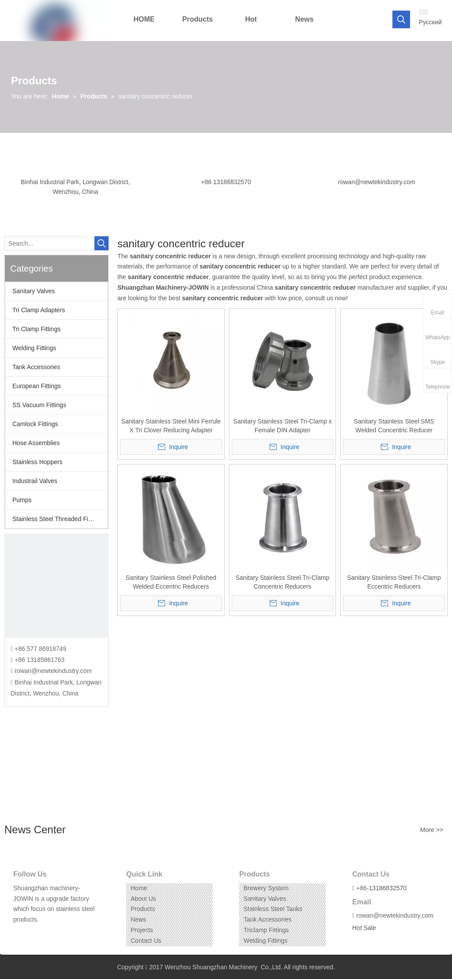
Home (139, 888)
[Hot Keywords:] (401, 19)
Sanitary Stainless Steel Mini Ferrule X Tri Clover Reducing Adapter (171, 426)
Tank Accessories (36, 366)
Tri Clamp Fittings (36, 329)
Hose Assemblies (36, 442)
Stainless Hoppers (37, 461)
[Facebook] (19, 933)
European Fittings (36, 385)
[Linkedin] (32, 933)
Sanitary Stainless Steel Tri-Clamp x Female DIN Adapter (282, 426)
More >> (431, 830)
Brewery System (266, 888)
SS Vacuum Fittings (39, 404)
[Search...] (49, 243)
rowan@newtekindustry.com (376, 181)
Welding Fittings (34, 348)
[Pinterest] (60, 933)
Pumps (22, 499)
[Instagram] (46, 933)
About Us (143, 898)
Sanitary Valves (33, 291)
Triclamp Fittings (266, 930)
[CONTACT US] (56, 585)
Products (143, 908)
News (138, 919)
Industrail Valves (34, 480)
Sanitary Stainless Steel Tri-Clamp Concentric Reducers (282, 582)
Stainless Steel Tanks (273, 908)
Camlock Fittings (35, 423)
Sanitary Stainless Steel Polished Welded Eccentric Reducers (171, 582)
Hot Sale (364, 927)
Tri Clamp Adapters (38, 310)
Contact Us (146, 940)
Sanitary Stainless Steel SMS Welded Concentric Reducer (394, 426)
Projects (142, 930)
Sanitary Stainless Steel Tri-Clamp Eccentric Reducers (394, 582)
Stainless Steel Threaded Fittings (57, 518)
